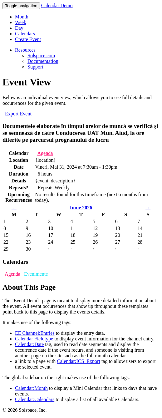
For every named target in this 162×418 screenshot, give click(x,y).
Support (35, 66)
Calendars (25, 33)
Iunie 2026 (81, 207)
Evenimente (35, 274)
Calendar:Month (31, 388)
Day (19, 28)
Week (20, 22)
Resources (25, 50)
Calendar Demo (57, 5)
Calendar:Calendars (34, 399)
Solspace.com (41, 55)
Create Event (28, 39)
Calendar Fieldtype (34, 338)
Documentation (42, 61)
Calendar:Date (29, 344)
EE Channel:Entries (35, 333)
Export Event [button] (17, 113)
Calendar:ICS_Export (78, 361)
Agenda (45, 153)
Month (21, 16)
